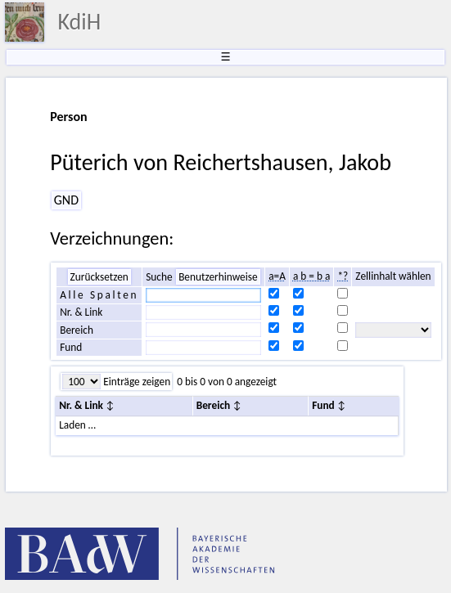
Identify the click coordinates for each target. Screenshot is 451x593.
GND (66, 200)
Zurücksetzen (99, 277)
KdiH (79, 21)
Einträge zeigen (135, 382)
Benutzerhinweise (218, 277)
